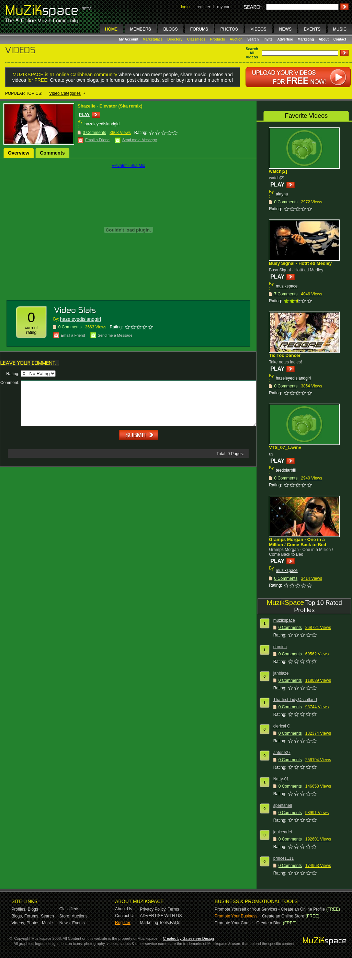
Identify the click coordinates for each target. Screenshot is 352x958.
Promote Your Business (236, 916)
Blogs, (17, 916)
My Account (129, 39)
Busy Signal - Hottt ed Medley (300, 263)
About (324, 39)
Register (122, 922)
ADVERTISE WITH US (161, 915)
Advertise (285, 39)
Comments (52, 153)
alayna (282, 194)
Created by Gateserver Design (188, 938)
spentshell (282, 805)
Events (78, 923)
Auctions (80, 916)
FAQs (175, 922)
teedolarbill (286, 470)
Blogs (33, 909)
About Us (123, 908)
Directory (174, 39)
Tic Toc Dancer (284, 355)
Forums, (31, 916)
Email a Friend (97, 140)
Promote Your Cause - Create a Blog (248, 923)
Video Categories (65, 93)
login (185, 6)
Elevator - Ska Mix (128, 165)
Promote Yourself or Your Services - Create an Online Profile (270, 909)
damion (280, 646)
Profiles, (19, 909)
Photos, (33, 923)
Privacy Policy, (153, 909)
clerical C (281, 726)
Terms (173, 909)
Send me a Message (139, 140)
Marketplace (153, 39)
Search (253, 39)
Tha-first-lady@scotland (295, 699)
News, (65, 923)
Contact (339, 39)
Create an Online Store (283, 916)
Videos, (18, 923)
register (203, 6)
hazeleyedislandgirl (102, 124)
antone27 (282, 752)
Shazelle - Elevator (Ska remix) (110, 106)
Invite (267, 39)
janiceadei (282, 832)
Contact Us (125, 915)
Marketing (306, 39)
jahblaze (281, 673)
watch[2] (278, 171)
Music (47, 923)
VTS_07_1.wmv (285, 447)
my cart (223, 6)
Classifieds (196, 39)
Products (217, 39)
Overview (18, 153)
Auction (236, 39)
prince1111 (283, 858)
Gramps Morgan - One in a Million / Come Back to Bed (297, 542)
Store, (64, 916)
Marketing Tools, (155, 922)
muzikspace (286, 286)
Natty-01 (281, 779)
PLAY (84, 114)
